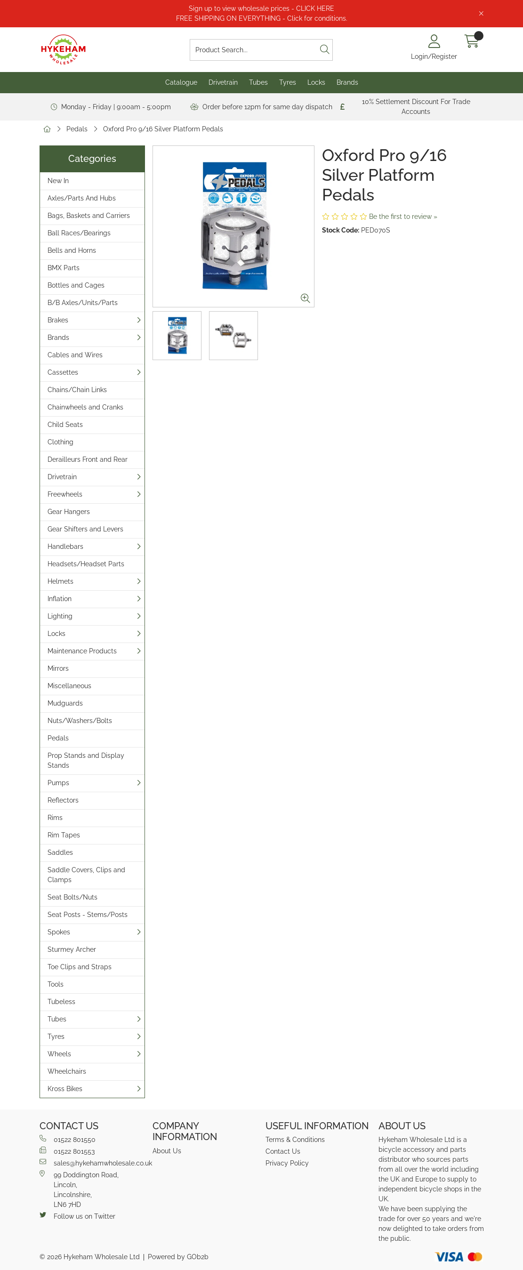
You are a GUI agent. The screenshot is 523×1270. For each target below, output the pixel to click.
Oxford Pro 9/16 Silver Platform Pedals (163, 129)
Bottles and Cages (76, 285)
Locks (316, 82)
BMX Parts (64, 268)
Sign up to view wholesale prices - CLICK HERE (261, 8)
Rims (55, 817)
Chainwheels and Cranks (85, 407)
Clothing (60, 442)
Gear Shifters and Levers (85, 529)
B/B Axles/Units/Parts (83, 302)
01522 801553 (67, 1151)
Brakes (58, 320)
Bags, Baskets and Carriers (89, 215)
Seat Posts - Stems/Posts (88, 914)
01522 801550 (68, 1139)
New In (58, 181)
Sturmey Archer (72, 949)
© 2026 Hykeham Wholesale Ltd (90, 1257)
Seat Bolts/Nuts (72, 897)
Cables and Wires (75, 355)
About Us (167, 1151)
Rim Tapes (64, 835)
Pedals (77, 129)
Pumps (58, 783)
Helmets (60, 581)
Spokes (59, 932)
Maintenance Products (82, 651)
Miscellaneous (69, 686)
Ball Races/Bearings (79, 233)
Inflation (60, 599)
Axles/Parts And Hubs (82, 198)
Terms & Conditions (295, 1139)
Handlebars (65, 546)
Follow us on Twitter (77, 1216)
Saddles (60, 852)
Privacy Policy (287, 1163)
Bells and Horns (72, 250)
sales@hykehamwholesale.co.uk (92, 1162)
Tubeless (61, 1001)
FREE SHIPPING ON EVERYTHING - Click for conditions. (261, 18)
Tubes (258, 82)
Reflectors (63, 800)
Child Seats (65, 424)
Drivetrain (223, 82)
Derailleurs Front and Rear (88, 459)
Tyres (287, 82)
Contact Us (283, 1151)
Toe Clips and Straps (80, 967)
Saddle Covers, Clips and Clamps (86, 875)
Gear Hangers (69, 511)
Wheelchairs (67, 1071)
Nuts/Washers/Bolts (80, 720)
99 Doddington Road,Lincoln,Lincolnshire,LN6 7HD (79, 1189)
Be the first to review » (403, 216)
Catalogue (181, 82)
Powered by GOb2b (178, 1257)
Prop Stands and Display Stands (86, 760)
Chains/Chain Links (77, 390)
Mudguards (65, 703)
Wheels (59, 1054)
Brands (347, 82)
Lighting (60, 616)
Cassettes (63, 372)
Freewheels (65, 494)
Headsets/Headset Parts (86, 564)
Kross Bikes (65, 1089)
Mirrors (58, 668)
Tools (56, 984)
